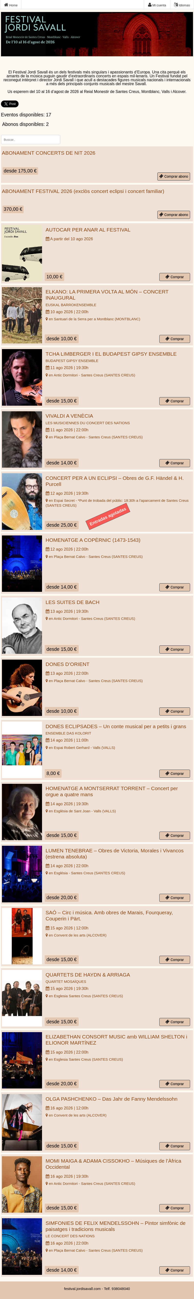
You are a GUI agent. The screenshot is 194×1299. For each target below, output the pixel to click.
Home (11, 5)
